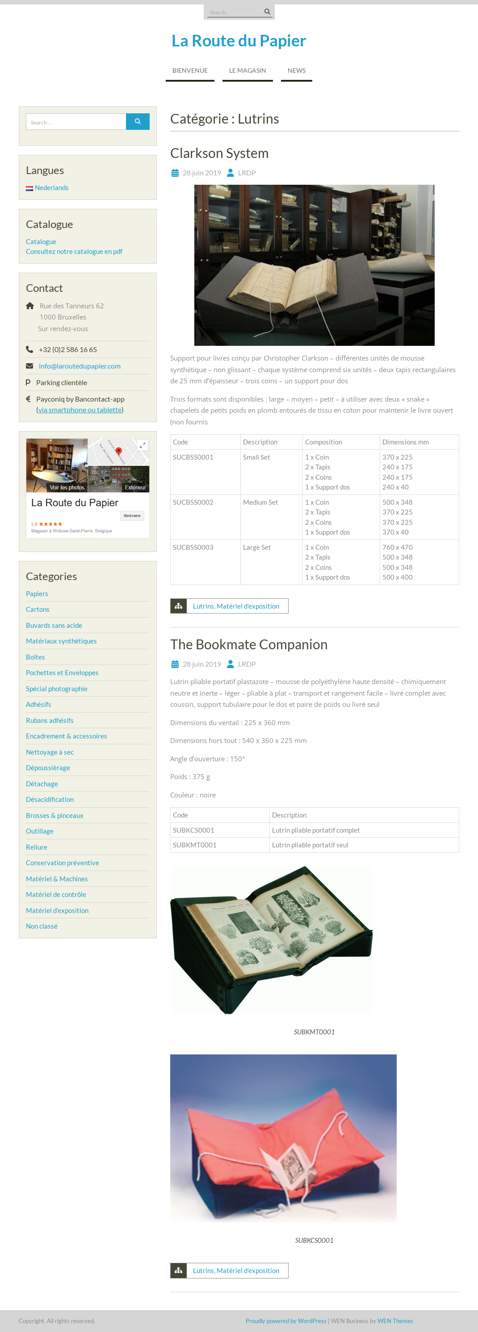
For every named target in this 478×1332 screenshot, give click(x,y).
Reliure (36, 847)
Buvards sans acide (54, 625)
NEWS (297, 70)
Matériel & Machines (57, 879)
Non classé (42, 926)
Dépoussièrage (48, 768)
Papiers (37, 593)
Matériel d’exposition (248, 606)
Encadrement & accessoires (66, 736)
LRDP (247, 172)
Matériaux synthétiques (61, 641)
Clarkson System (219, 153)
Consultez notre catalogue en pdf (74, 251)
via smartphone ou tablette (80, 409)
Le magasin (247, 70)
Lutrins (203, 606)
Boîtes (35, 657)
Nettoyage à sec (50, 752)
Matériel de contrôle (56, 894)
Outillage (40, 831)
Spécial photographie (57, 689)
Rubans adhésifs (50, 720)
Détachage (42, 784)
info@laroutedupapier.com (80, 365)
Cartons (38, 609)
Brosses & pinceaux (55, 815)
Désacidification (50, 799)
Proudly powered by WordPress (286, 1320)
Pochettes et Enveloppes (62, 672)
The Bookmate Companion (249, 644)
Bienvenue (190, 70)
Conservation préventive (62, 863)
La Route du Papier (239, 40)
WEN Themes (395, 1320)
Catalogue (41, 241)
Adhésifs (38, 704)
